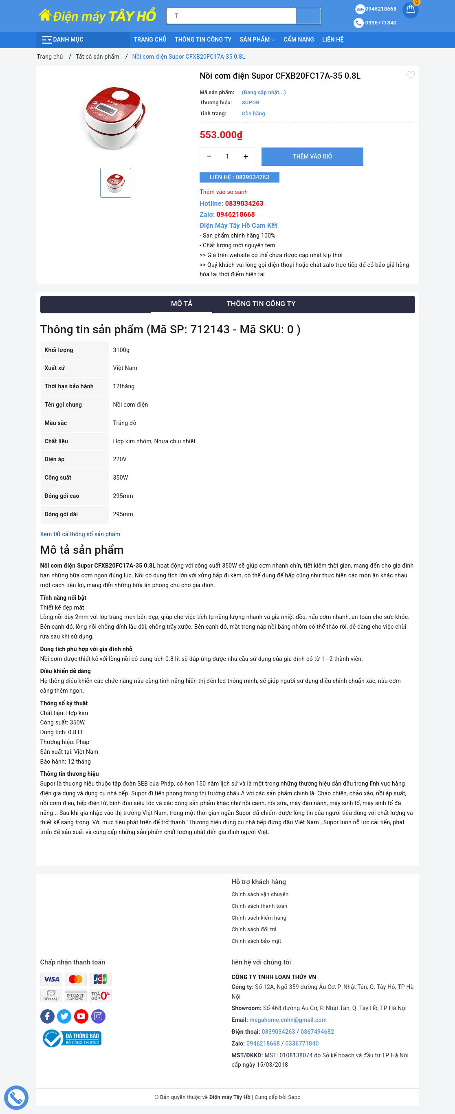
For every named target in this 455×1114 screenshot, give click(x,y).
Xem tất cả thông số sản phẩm (80, 534)
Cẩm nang (299, 39)
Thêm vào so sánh (224, 192)
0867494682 (317, 1031)
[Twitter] (64, 1016)
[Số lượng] (227, 157)
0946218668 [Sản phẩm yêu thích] (376, 9)
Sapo (294, 1097)
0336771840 (302, 1043)
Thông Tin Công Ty (203, 39)
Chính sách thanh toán (261, 906)
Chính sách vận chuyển (262, 894)
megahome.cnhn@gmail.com (288, 1020)
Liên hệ (332, 39)
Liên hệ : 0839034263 (244, 177)
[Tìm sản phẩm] (231, 16)
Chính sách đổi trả (255, 929)
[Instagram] (98, 1016)
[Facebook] (47, 1016)
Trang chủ (150, 39)
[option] (116, 116)
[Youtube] (81, 1016)
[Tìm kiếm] (308, 16)
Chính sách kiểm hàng (261, 917)
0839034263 (244, 203)
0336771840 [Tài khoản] (375, 23)
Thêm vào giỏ (312, 156)
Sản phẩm (258, 40)
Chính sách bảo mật (258, 941)
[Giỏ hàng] (410, 10)
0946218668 (236, 214)
